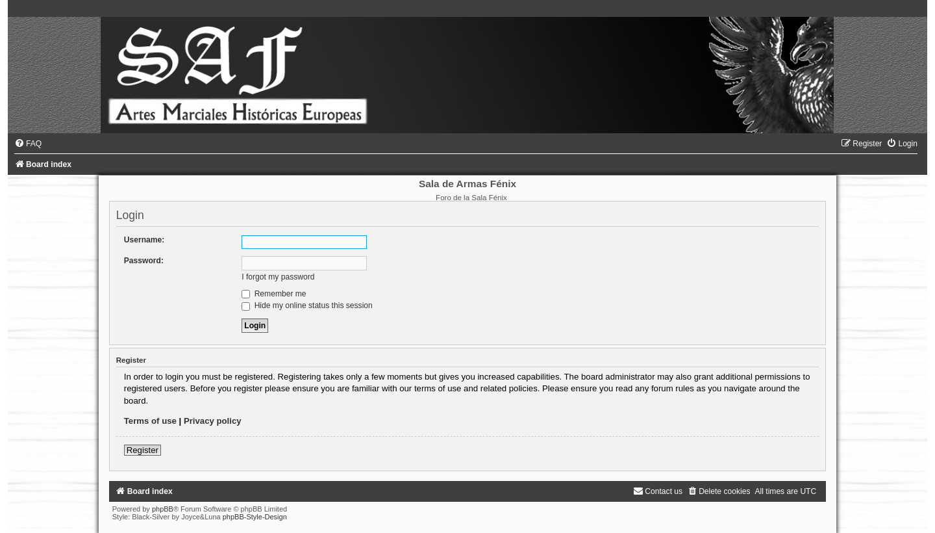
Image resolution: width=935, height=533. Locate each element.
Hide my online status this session (307, 305)
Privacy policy (213, 421)
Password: (144, 260)
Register (142, 450)
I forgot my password (278, 276)
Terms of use (150, 421)
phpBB (162, 509)
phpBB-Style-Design (255, 517)
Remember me (274, 293)
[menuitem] (28, 143)
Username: (144, 239)
